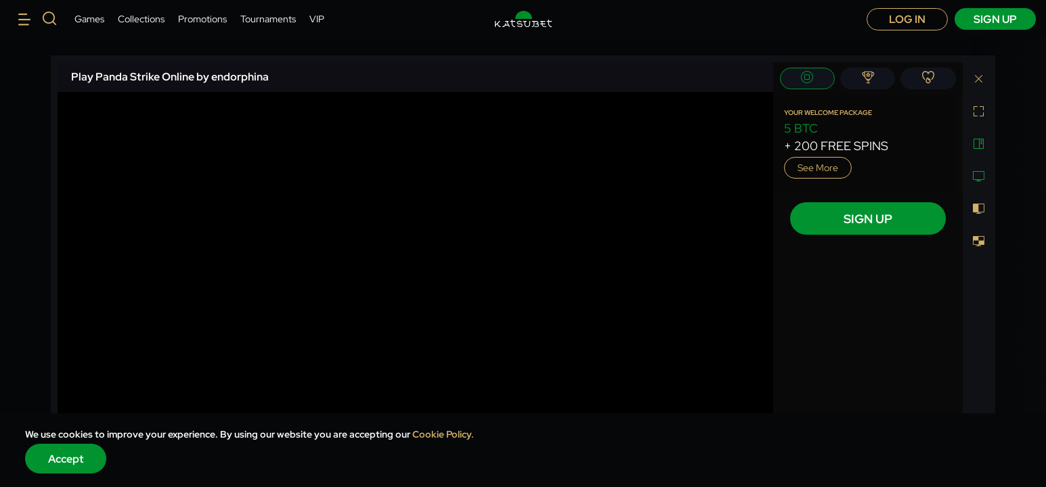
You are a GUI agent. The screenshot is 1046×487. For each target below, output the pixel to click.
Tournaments (268, 19)
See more (818, 168)
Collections (141, 19)
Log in (907, 19)
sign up (995, 19)
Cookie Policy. (443, 434)
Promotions (202, 19)
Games (89, 19)
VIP (316, 19)
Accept (66, 459)
